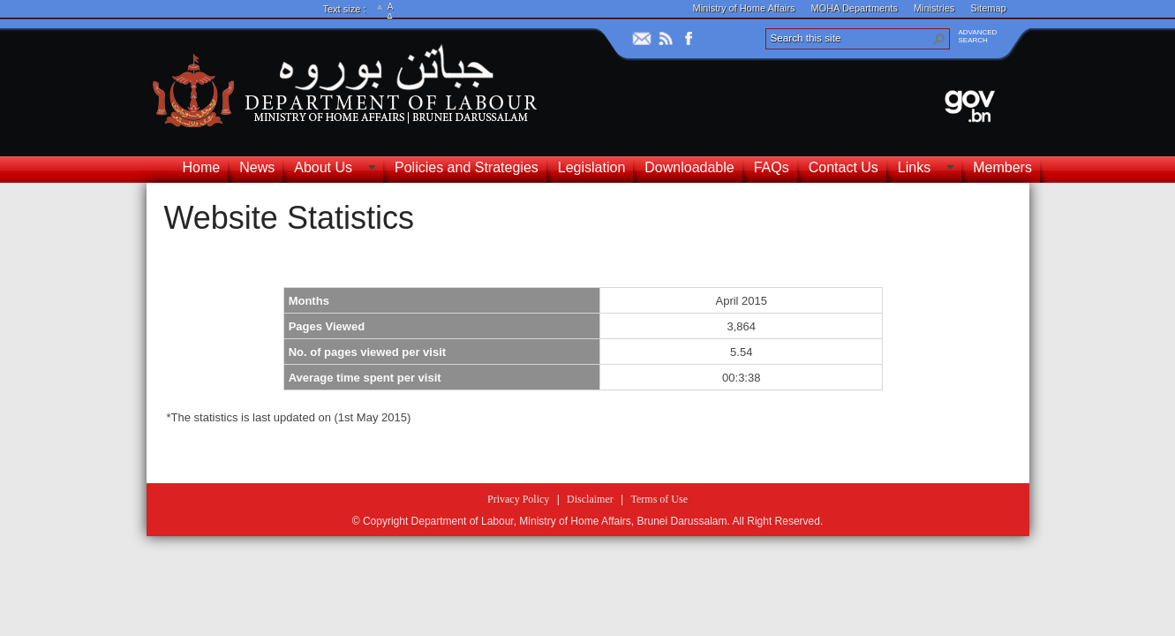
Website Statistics (289, 218)
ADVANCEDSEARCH (978, 36)
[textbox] (583, 361)
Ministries (934, 8)
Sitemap (988, 8)
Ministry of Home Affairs (744, 8)
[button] (939, 39)
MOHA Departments (853, 8)
